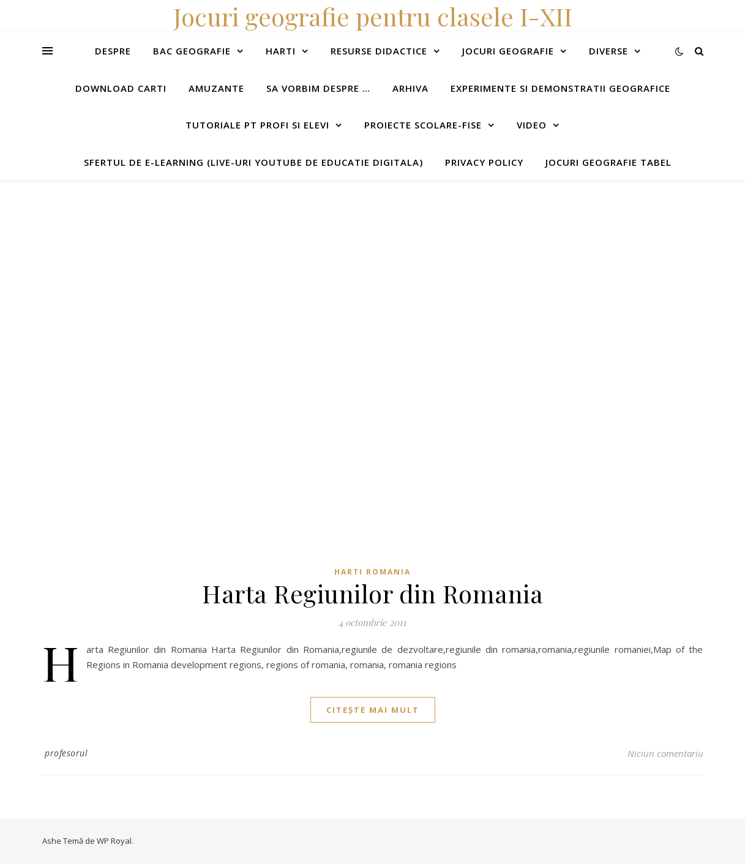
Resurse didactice (379, 51)
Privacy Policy (484, 162)
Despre (113, 51)
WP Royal (114, 840)
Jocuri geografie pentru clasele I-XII (372, 16)
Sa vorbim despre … (318, 88)
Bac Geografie (192, 51)
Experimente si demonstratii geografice (560, 88)
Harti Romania (372, 572)
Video (532, 125)
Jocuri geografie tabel (608, 162)
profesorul (66, 753)
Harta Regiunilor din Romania (372, 593)
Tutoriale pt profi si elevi (257, 125)
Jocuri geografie (508, 51)
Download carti (121, 88)
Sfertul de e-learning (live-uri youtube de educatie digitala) (253, 162)
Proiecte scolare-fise (423, 125)
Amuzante (216, 88)
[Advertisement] (367, 266)
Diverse (608, 51)
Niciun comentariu (665, 753)
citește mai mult (372, 709)
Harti (281, 51)
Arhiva (410, 88)
